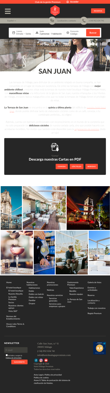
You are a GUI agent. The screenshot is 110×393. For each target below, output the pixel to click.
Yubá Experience (76, 288)
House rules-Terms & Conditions (15, 325)
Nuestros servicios (55, 295)
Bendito (72, 291)
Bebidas (92, 166)
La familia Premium (12, 298)
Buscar (93, 32)
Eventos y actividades (92, 288)
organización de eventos (86, 129)
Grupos (32, 303)
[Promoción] (77, 34)
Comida (62, 166)
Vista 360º (13, 311)
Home (9, 282)
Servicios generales (53, 299)
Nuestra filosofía (15, 294)
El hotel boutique (13, 287)
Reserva (98, 11)
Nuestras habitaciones (32, 283)
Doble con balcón (36, 294)
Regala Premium (95, 313)
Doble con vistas (36, 297)
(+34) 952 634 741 (46, 351)
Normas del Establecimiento (13, 317)
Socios (11, 302)
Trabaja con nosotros (97, 308)
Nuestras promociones (52, 283)
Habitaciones (34, 288)
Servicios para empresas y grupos (57, 305)
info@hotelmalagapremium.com (54, 355)
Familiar (32, 300)
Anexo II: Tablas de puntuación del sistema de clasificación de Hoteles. (52, 381)
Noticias (50, 290)
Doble (31, 291)
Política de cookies (41, 377)
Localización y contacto (94, 301)
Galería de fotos (94, 282)
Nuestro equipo (76, 294)
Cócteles (76, 166)
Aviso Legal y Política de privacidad (48, 375)
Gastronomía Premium (73, 283)
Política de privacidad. (14, 358)
